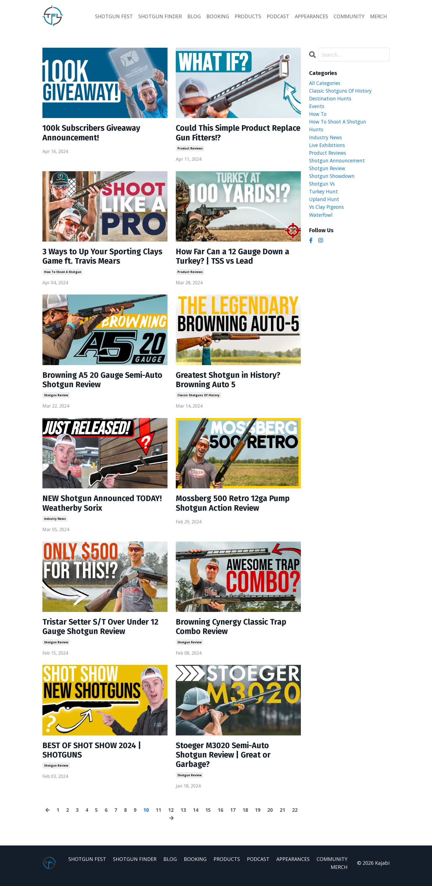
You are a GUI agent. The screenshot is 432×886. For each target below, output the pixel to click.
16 (220, 815)
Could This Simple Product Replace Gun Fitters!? (225, 133)
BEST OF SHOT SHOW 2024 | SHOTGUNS (93, 755)
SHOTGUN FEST (114, 16)
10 (146, 815)
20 (270, 815)
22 (295, 815)
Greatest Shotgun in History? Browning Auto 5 (231, 382)
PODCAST (278, 16)
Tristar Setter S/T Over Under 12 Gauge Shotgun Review (103, 631)
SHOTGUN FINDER (160, 16)
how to (318, 114)
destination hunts (331, 98)
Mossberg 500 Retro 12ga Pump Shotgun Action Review (235, 506)
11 (158, 815)
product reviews (190, 149)
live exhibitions (327, 146)
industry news (55, 522)
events (317, 106)
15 (208, 815)
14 (196, 815)
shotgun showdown (332, 178)
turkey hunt (324, 194)
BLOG (194, 16)
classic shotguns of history (198, 398)
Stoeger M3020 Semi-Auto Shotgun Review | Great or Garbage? (225, 760)
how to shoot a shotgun (62, 273)
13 (183, 815)
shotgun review (56, 398)
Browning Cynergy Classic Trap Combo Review (234, 631)
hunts (316, 130)
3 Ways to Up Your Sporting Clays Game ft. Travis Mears (94, 257)
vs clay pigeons (327, 210)
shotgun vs (322, 186)
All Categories (325, 82)
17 (233, 815)
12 (171, 815)
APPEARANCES (311, 16)
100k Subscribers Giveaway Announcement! (93, 133)
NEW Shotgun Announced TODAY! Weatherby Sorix (90, 506)
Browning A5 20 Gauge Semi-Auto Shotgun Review (96, 382)
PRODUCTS (248, 16)
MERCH (378, 16)
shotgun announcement (338, 162)
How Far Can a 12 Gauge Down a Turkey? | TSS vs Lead (235, 257)
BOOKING (217, 16)
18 (245, 815)
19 (258, 815)
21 (282, 815)
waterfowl (321, 218)
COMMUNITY (349, 16)
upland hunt (324, 202)
